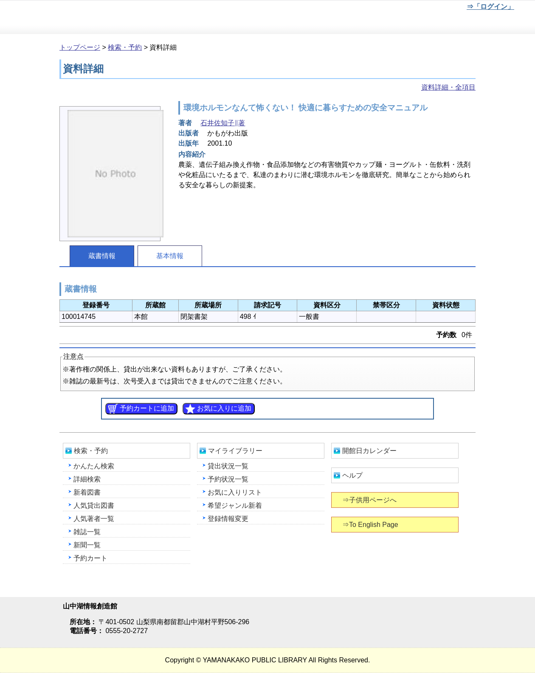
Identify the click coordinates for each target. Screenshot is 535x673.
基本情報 (169, 255)
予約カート (90, 558)
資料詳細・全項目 (448, 87)
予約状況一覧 (228, 479)
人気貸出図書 (93, 505)
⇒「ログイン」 (490, 6)
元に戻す (405, 8)
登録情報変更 (228, 518)
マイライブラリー (235, 450)
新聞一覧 (87, 545)
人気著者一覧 (93, 518)
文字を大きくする (433, 8)
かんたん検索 (93, 466)
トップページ (79, 47)
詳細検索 (87, 479)
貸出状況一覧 (228, 466)
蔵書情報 (101, 255)
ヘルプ (352, 475)
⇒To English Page (371, 524)
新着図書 (87, 492)
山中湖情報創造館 (101, 17)
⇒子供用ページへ (370, 500)
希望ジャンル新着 (235, 505)
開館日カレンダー (369, 450)
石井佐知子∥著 (222, 123)
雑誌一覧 (87, 531)
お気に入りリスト (235, 492)
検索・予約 (125, 47)
